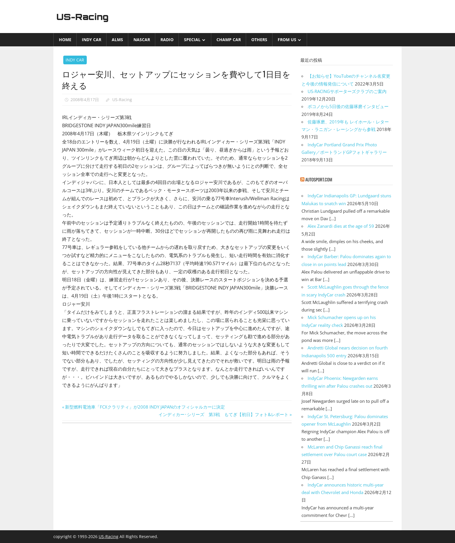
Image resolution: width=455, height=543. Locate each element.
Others (259, 39)
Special (192, 39)
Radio (167, 39)
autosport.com (318, 179)
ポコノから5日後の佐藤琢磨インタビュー (348, 106)
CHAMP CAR (228, 39)
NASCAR (141, 39)
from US (287, 39)
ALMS (117, 39)
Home (65, 39)
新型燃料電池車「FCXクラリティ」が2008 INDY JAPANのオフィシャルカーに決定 (145, 407)
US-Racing (84, 16)
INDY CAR (91, 39)
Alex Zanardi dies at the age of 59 (341, 226)
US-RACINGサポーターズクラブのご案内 (347, 91)
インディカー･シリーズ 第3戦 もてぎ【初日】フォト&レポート (223, 414)
